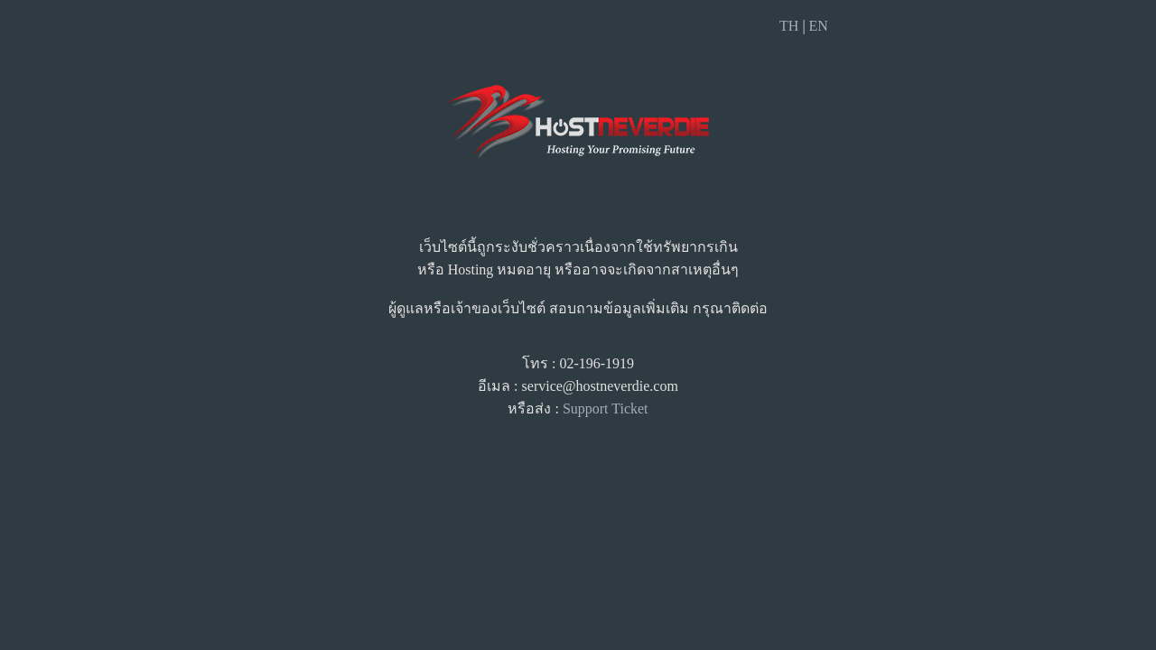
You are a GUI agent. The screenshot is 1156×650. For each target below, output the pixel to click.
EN (818, 25)
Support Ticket (605, 408)
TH (788, 25)
